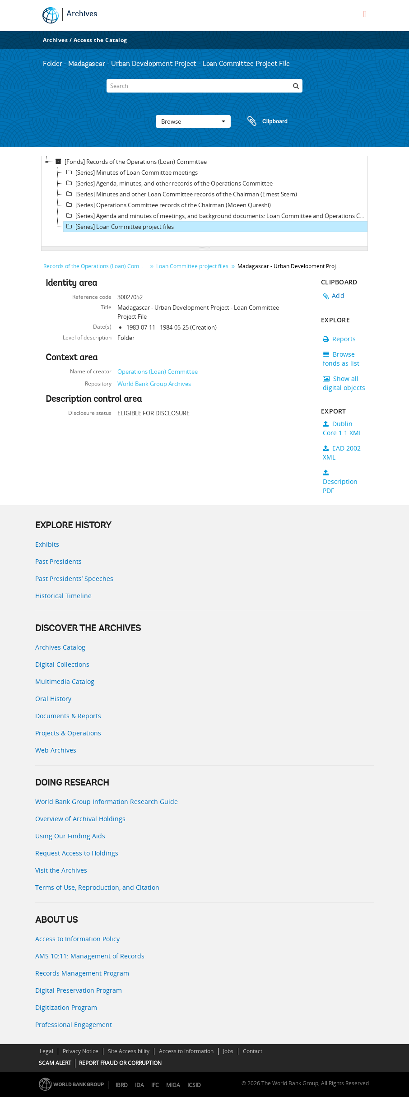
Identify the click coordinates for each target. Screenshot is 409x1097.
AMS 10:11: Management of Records (89, 956)
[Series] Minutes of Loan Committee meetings (131, 172)
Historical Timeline (63, 595)
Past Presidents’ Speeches (74, 578)
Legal (46, 1051)
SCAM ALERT (55, 1063)
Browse (193, 121)
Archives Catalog (60, 647)
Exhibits (47, 544)
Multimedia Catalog (64, 681)
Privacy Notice (80, 1051)
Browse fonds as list (341, 358)
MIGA (173, 1085)
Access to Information (186, 1051)
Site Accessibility (128, 1051)
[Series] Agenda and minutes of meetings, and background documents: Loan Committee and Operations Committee (217, 215)
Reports (339, 339)
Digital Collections (62, 664)
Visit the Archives (61, 870)
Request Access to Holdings (76, 853)
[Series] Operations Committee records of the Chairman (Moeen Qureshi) (167, 205)
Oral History (53, 698)
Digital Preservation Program (78, 990)
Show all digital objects (344, 383)
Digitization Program (66, 1007)
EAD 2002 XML (342, 452)
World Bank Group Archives (154, 384)
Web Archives (55, 750)
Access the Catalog (100, 40)
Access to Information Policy (77, 938)
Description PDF (340, 482)
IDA (139, 1085)
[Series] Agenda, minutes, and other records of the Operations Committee (168, 183)
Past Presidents (58, 561)
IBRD (122, 1085)
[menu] (365, 14)
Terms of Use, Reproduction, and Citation (97, 887)
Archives (82, 14)
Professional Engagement (73, 1024)
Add (338, 295)
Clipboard (263, 121)
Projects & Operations (68, 733)
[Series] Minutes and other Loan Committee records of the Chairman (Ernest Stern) (180, 194)
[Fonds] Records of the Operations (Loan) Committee (130, 161)
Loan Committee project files (192, 266)
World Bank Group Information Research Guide (106, 801)
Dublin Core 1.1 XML (342, 428)
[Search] (204, 86)
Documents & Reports (68, 715)
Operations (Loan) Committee (157, 371)
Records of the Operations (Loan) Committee (96, 266)
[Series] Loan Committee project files (119, 226)
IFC (155, 1085)
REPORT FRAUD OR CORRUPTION (120, 1063)
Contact (252, 1051)
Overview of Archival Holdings (80, 818)
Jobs (228, 1051)
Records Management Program (82, 973)
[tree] (204, 201)
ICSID (194, 1085)
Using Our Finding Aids (70, 836)
